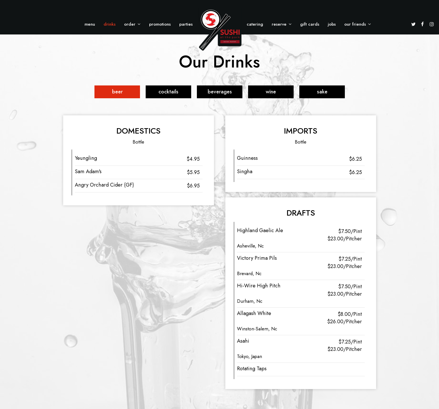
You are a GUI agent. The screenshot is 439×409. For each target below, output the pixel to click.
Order (132, 24)
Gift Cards (309, 24)
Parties (186, 24)
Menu (89, 24)
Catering (255, 24)
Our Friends (357, 24)
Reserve (282, 24)
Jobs (332, 24)
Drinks (110, 24)
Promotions (160, 24)
